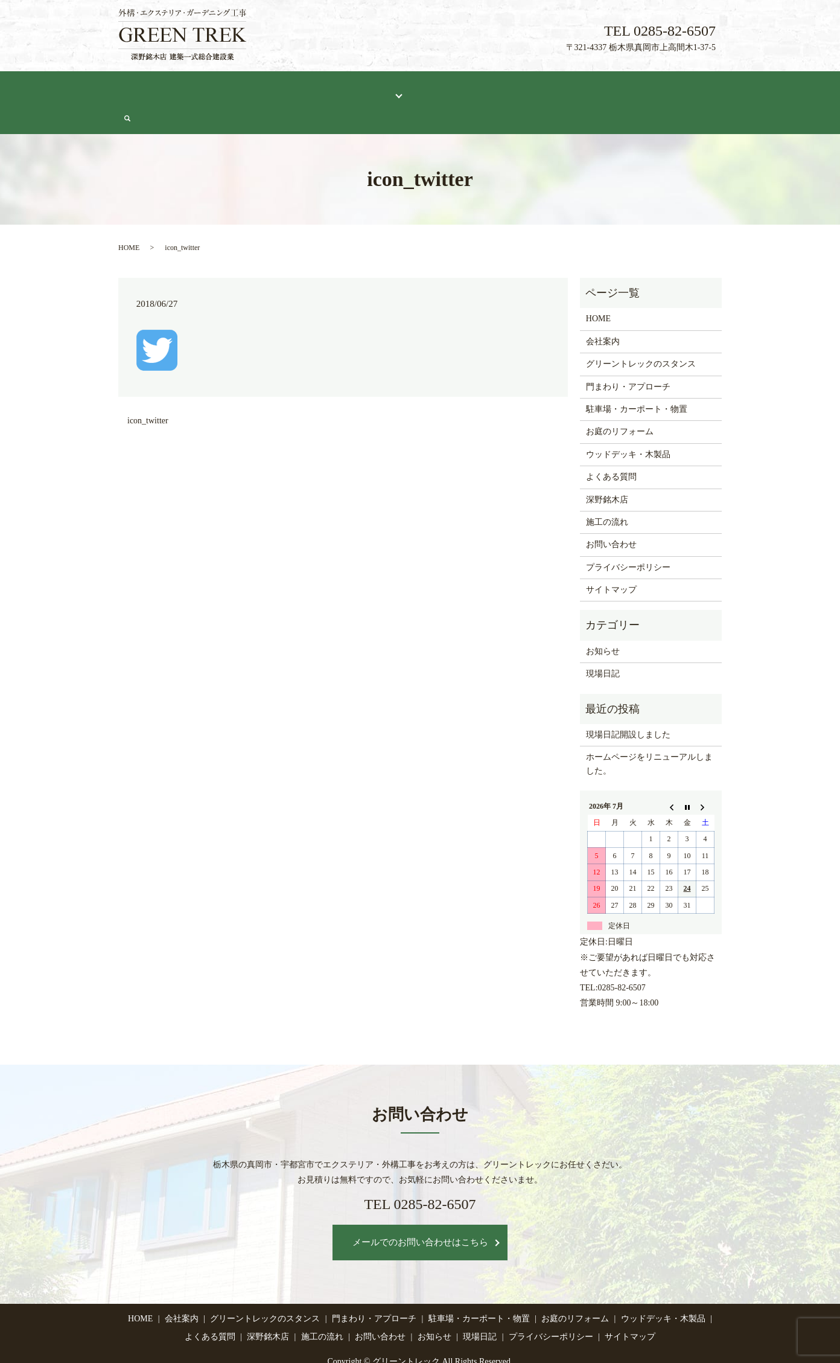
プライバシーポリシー (628, 537)
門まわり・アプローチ (628, 357)
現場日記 (611, 88)
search (716, 89)
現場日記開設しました (628, 705)
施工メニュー (367, 88)
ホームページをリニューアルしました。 (649, 734)
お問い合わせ (668, 88)
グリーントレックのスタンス (272, 88)
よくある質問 (438, 88)
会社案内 (185, 88)
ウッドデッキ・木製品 (628, 424)
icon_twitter (147, 391)
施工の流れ (557, 88)
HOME (140, 88)
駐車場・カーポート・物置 (636, 379)
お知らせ (603, 621)
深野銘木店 (500, 88)
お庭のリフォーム (620, 401)
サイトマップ (611, 560)
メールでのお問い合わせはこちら (420, 1212)
